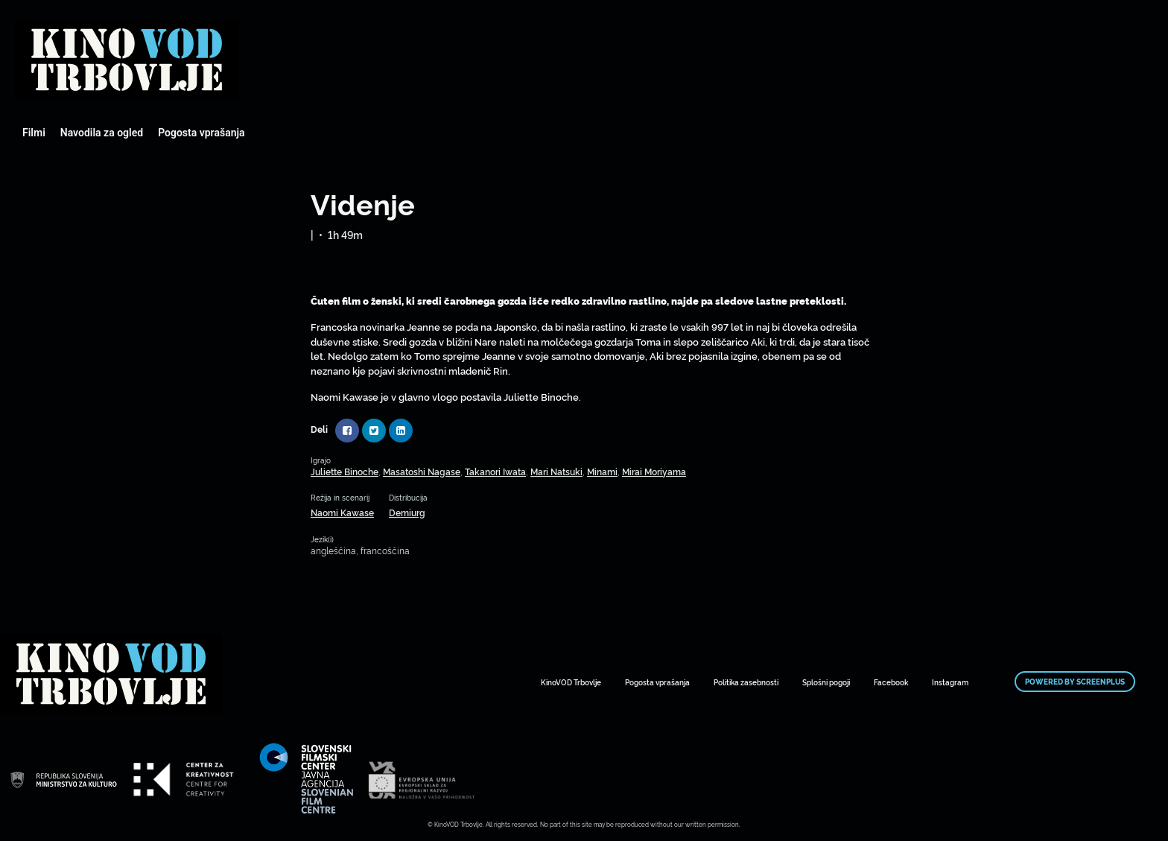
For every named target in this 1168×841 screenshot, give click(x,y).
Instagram (950, 682)
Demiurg (407, 512)
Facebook (891, 682)
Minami (602, 471)
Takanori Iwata (495, 471)
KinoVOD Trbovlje (571, 682)
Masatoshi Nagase (421, 471)
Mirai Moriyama (654, 471)
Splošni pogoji (826, 682)
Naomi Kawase (342, 512)
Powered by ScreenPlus (1075, 681)
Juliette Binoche (344, 471)
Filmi (33, 133)
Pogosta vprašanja (201, 133)
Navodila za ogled (101, 133)
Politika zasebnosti (746, 682)
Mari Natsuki (556, 471)
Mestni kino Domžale (126, 60)
